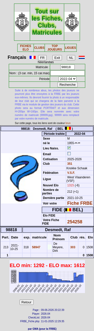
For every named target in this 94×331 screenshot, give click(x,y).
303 (72, 247)
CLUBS (39, 48)
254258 (74, 221)
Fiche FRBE (79, 203)
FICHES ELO (25, 47)
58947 (35, 247)
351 (69, 164)
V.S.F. (71, 173)
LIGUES (70, 48)
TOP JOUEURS (54, 47)
